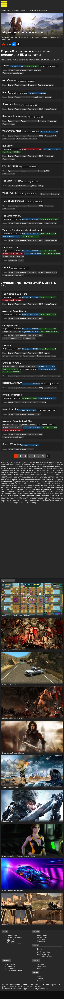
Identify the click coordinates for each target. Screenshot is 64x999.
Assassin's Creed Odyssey (14, 302)
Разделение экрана (12, 933)
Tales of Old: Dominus (13, 193)
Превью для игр (43, 963)
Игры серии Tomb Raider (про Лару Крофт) (24, 864)
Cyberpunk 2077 (10, 316)
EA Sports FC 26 (10, 239)
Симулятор (30, 82)
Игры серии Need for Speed (16, 898)
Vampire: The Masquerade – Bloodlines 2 (22, 222)
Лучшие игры (12, 943)
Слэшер (45, 94)
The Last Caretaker (11, 173)
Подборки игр (20, 10)
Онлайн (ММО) (47, 132)
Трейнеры (41, 947)
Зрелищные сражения (14, 658)
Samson (6, 65)
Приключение (20, 70)
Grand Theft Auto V (11, 353)
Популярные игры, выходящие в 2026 (44, 59)
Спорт (20, 252)
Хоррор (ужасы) (47, 232)
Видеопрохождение (14, 978)
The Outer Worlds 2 (11, 208)
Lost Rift (6, 259)
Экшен (10, 70)
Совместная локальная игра (17, 726)
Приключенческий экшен (49, 70)
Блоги (39, 985)
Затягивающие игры (13, 795)
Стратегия (38, 117)
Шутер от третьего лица (42, 347)
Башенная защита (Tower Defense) (20, 623)
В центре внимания (44, 965)
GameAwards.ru (7, 10)
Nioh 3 (5, 88)
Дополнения (41, 975)
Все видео (11, 973)
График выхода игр (14, 945)
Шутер (38, 178)
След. (48, 443)
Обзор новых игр (43, 961)
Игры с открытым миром (37, 10)
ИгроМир (40, 988)
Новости (40, 957)
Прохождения (42, 943)
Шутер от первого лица (50, 327)
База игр (10, 947)
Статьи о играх (42, 959)
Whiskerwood (9, 185)
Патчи (39, 977)
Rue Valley (7, 141)
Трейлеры (11, 975)
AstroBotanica (9, 77)
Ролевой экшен (35, 94)
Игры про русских (11, 692)
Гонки (28, 70)
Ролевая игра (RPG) (21, 94)
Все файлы (41, 973)
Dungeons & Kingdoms (13, 112)
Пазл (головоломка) (43, 82)
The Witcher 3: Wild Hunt (14, 285)
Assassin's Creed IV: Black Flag (17, 411)
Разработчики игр (14, 951)
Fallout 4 (6, 336)
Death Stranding (10, 399)
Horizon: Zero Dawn (12, 373)
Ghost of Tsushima (11, 431)
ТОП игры (11, 949)
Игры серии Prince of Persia (17, 761)
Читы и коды (42, 945)
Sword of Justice (10, 161)
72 (43, 443)
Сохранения (41, 949)
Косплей (40, 986)
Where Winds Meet (11, 127)
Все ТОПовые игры (20, 59)
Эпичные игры (10, 829)
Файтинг (35, 70)
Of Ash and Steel (10, 100)
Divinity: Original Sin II (13, 385)
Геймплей (11, 977)
